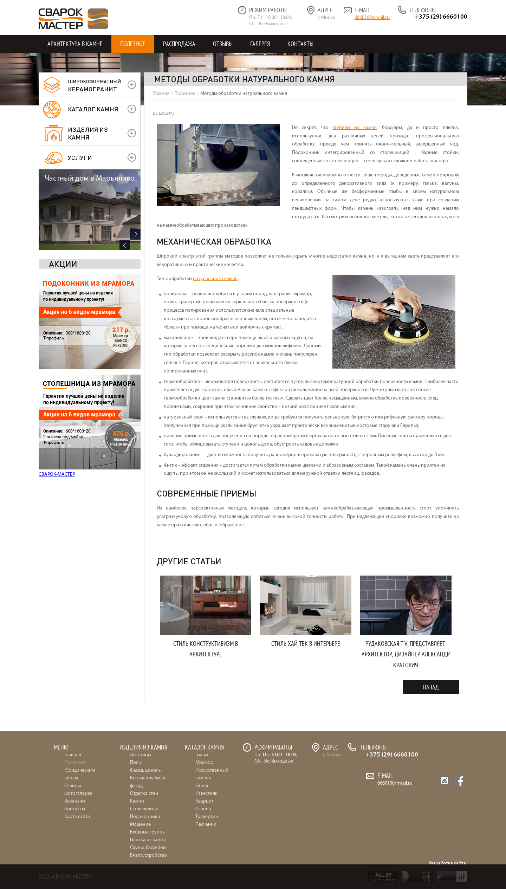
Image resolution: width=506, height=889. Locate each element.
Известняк (206, 793)
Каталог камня (93, 109)
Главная (72, 755)
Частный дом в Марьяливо (90, 408)
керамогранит (94, 85)
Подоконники (145, 816)
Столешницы (144, 809)
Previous (124, 474)
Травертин (206, 816)
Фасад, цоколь (145, 770)
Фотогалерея (78, 793)
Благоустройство (148, 855)
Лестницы (140, 755)
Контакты (300, 44)
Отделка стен (144, 793)
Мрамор (204, 762)
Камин (137, 801)
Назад (431, 687)
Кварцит (204, 801)
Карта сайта (77, 816)
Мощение (140, 824)
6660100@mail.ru (372, 17)
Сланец (203, 809)
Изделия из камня (88, 133)
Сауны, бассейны (148, 847)
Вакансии (74, 801)
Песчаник (205, 824)
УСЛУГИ (80, 157)
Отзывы (223, 44)
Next (135, 464)
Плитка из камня (148, 840)
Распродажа (179, 44)
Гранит (202, 755)
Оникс (202, 786)
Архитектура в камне (75, 44)
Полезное (132, 44)
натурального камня (215, 278)
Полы (136, 762)
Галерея (260, 44)
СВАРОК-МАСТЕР (57, 393)
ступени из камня (354, 127)
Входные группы (148, 832)
